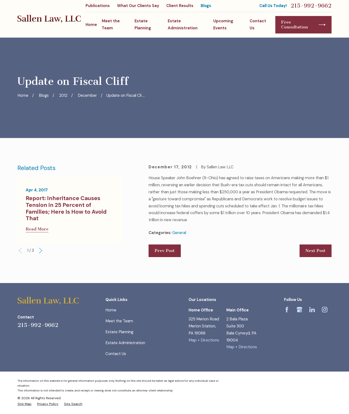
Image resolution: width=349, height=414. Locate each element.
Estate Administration (125, 342)
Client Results (179, 5)
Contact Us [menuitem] (258, 24)
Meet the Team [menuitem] (111, 24)
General (179, 232)
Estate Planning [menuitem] (143, 24)
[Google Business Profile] (299, 309)
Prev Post (165, 250)
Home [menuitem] (91, 24)
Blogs (206, 5)
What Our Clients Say (138, 5)
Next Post (315, 250)
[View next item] (40, 250)
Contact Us (115, 353)
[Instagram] (324, 309)
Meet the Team (119, 321)
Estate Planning (119, 331)
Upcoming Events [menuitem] (223, 24)
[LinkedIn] (312, 309)
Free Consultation (303, 25)
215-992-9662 (311, 5)
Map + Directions (204, 340)
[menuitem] (24, 404)
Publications (98, 5)
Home (110, 310)
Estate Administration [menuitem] (183, 24)
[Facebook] (287, 309)
